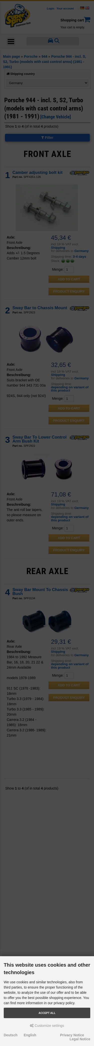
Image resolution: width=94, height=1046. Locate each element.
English (30, 1035)
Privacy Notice (72, 1035)
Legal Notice (80, 1039)
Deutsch (10, 1035)
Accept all (47, 1012)
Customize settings (47, 1026)
